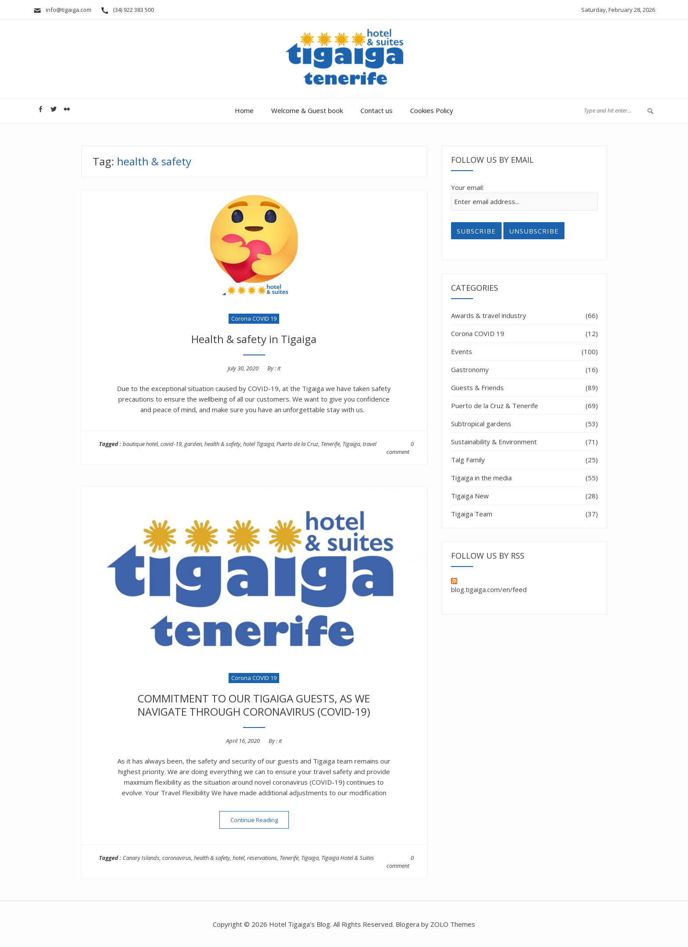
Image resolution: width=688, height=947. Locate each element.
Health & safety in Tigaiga (254, 339)
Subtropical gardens (481, 423)
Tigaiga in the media (481, 477)
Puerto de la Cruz (297, 444)
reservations (262, 858)
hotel (238, 858)
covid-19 (171, 444)
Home (244, 110)
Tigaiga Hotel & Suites (347, 858)
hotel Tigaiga (258, 444)
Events (461, 351)
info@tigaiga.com (62, 10)
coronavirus (176, 858)
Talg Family (468, 459)
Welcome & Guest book (307, 110)
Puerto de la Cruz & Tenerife (494, 405)
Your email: (467, 187)
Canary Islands (141, 858)
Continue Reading (259, 819)
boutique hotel (140, 444)
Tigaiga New (470, 495)
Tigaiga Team (471, 513)
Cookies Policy (431, 110)
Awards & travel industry (488, 315)
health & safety (222, 444)
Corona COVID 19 (254, 318)
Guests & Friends (477, 387)
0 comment (400, 448)
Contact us (376, 110)
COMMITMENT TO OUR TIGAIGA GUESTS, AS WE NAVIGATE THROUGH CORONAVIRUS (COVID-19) (254, 705)
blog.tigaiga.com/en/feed (489, 586)
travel (369, 444)
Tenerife (330, 444)
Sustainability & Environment (494, 441)
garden (193, 444)
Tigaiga (351, 444)
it (278, 368)
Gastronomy (470, 369)
